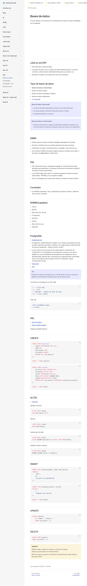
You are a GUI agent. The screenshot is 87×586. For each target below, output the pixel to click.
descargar (35, 264)
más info (37, 99)
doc (33, 267)
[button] (12, 8)
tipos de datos (37, 322)
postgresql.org (37, 240)
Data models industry (39, 325)
